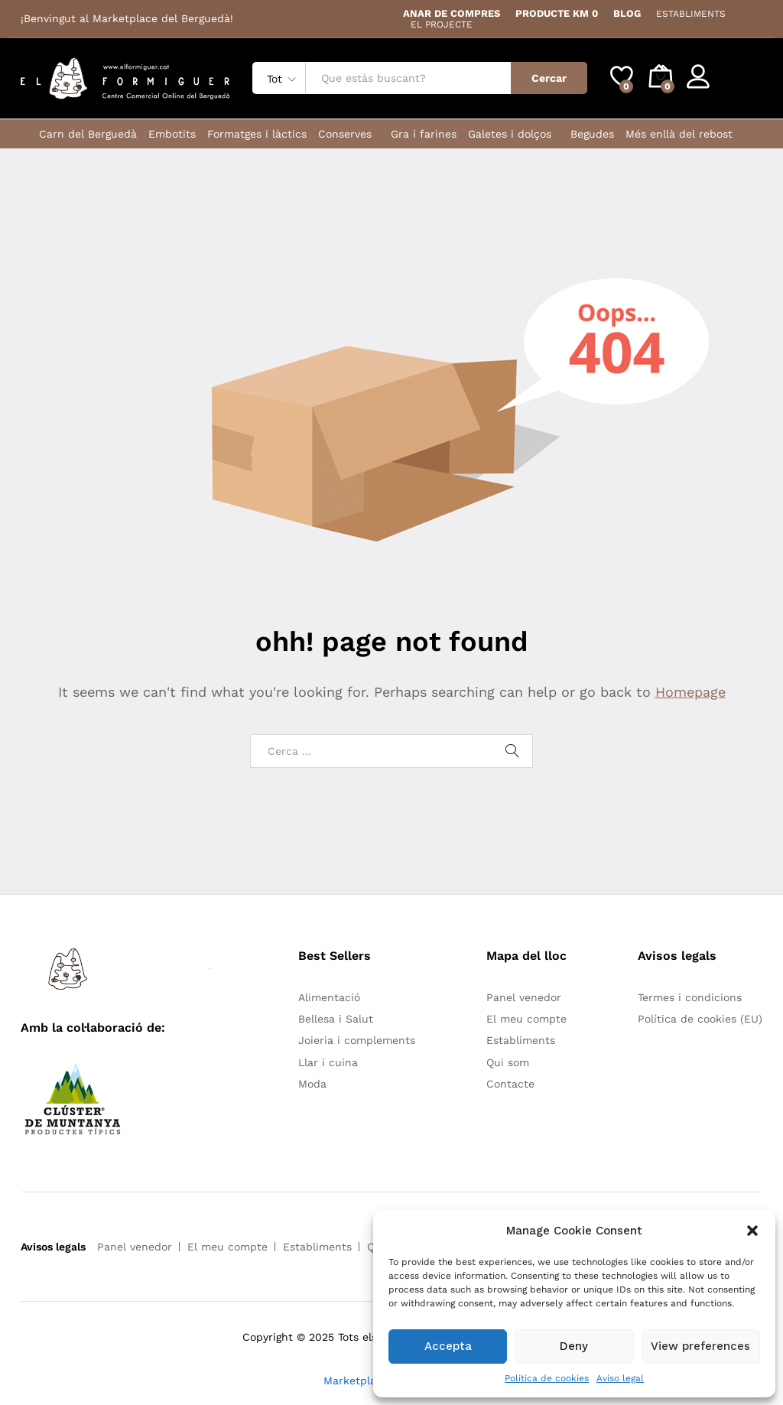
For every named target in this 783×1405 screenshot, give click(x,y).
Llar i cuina (328, 1062)
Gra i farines (423, 134)
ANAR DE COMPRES (451, 13)
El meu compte (526, 1019)
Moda (312, 1084)
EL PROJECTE (442, 24)
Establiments (520, 1040)
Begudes (592, 134)
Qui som (507, 1062)
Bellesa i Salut (335, 1019)
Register (740, 84)
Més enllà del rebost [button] (679, 134)
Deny (574, 1346)
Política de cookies (547, 1378)
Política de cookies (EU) (700, 1019)
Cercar (549, 78)
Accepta (448, 1346)
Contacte (510, 1084)
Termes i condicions (690, 997)
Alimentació (329, 997)
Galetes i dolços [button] (509, 134)
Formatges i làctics (257, 134)
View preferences (700, 1346)
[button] (752, 1230)
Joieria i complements (356, 1040)
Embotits (172, 134)
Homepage (690, 692)
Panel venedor (523, 997)
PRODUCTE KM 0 (556, 13)
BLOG (627, 13)
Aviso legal (620, 1378)
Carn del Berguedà (88, 134)
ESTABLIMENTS (691, 13)
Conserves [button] (345, 134)
